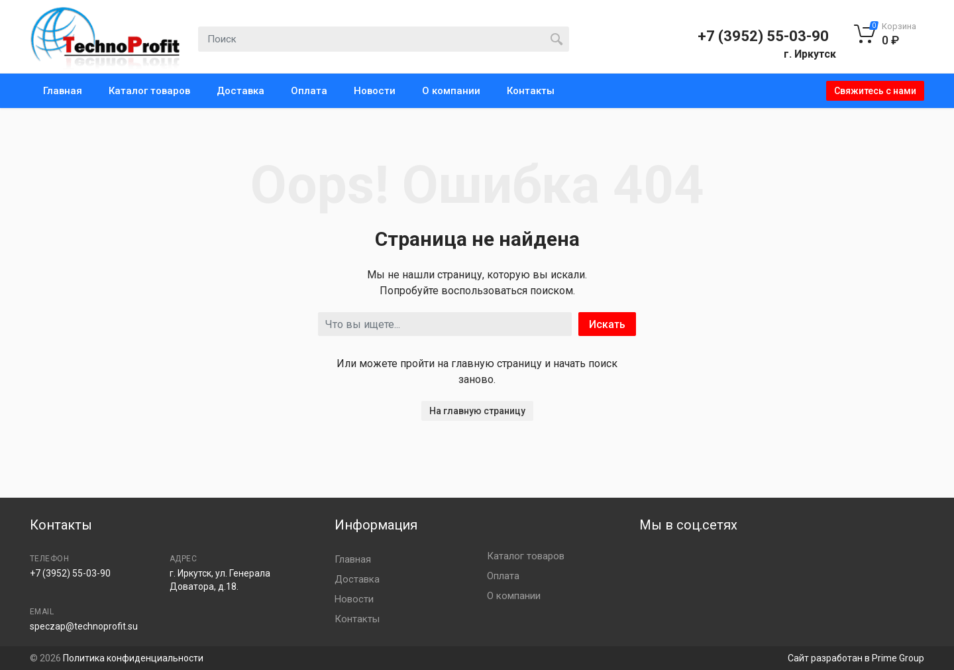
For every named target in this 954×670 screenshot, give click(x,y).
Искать (607, 324)
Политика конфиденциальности (133, 658)
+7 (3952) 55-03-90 (763, 36)
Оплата (309, 91)
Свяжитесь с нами (875, 90)
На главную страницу (477, 411)
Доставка (240, 91)
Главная (62, 91)
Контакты (531, 91)
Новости (375, 91)
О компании (451, 91)
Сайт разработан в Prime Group (856, 658)
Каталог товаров (149, 91)
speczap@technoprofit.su (84, 626)
